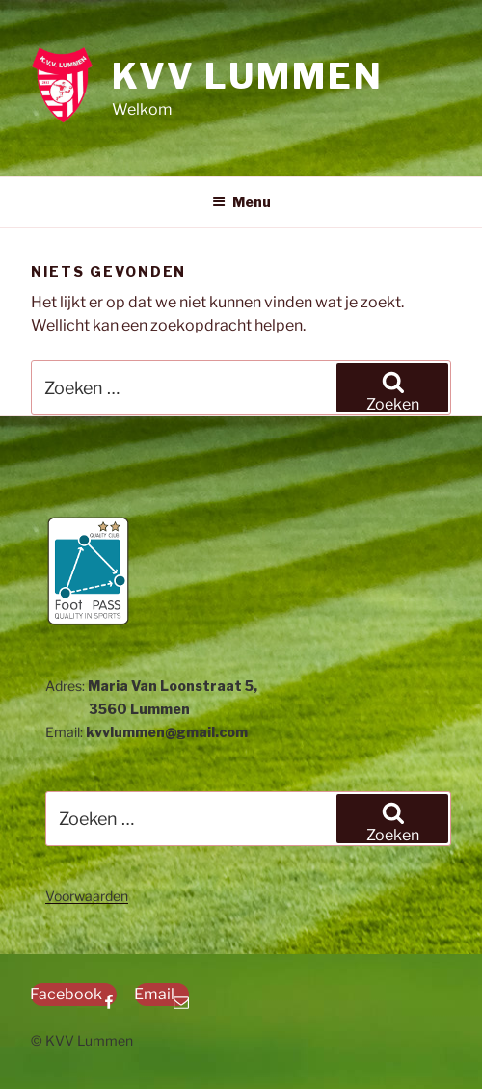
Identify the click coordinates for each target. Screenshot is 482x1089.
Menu (241, 202)
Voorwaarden (86, 896)
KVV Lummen (248, 76)
